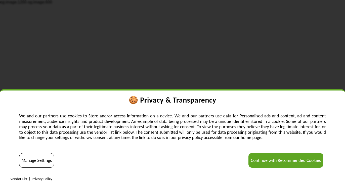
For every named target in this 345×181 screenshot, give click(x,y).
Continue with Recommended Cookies (286, 160)
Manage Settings (36, 160)
